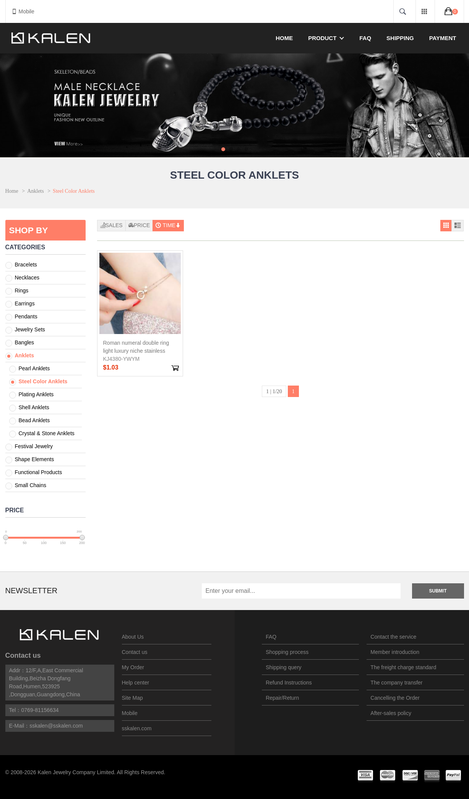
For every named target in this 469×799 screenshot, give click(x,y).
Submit (438, 591)
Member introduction (394, 652)
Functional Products (38, 472)
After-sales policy (390, 713)
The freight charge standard (403, 667)
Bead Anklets (34, 420)
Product (326, 38)
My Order (133, 667)
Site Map (132, 698)
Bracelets (26, 264)
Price (139, 225)
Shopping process (287, 652)
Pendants (26, 316)
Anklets (35, 191)
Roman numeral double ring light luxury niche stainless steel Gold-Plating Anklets (136, 351)
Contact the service (393, 637)
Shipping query (283, 667)
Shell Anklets (34, 407)
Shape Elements (34, 459)
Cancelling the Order (394, 698)
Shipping (400, 38)
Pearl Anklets (34, 368)
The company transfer (396, 683)
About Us (133, 637)
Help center (135, 683)
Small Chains (30, 485)
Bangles (24, 342)
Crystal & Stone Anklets (47, 433)
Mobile (22, 11)
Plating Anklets (36, 394)
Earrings (25, 303)
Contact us (23, 655)
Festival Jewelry (34, 446)
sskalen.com (137, 728)
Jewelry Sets (30, 329)
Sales (111, 225)
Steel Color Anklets (43, 381)
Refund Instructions (289, 683)
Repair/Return (282, 698)
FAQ (365, 38)
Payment (442, 38)
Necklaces (27, 277)
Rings (22, 290)
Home (284, 38)
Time (168, 225)
